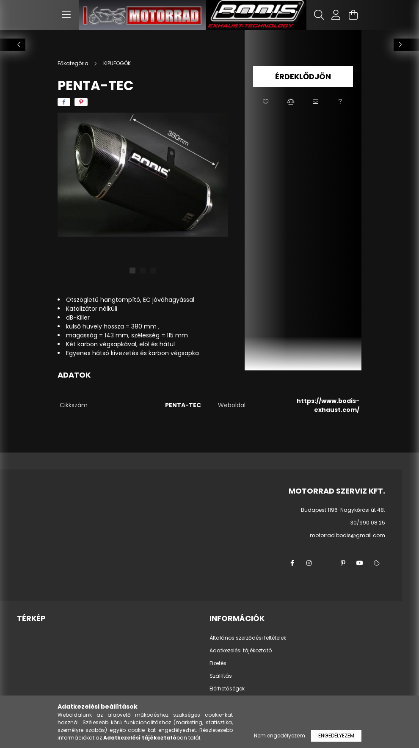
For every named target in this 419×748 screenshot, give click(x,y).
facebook (292, 563)
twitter (325, 563)
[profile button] (336, 14)
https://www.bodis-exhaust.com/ (328, 405)
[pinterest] (81, 102)
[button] (265, 102)
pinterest (342, 563)
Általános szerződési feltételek (248, 638)
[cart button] (353, 14)
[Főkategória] (74, 63)
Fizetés (218, 663)
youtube (359, 563)
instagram (308, 563)
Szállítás (221, 676)
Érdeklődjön (303, 76)
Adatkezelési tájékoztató (241, 651)
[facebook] (64, 102)
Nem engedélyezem (279, 735)
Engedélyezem (336, 735)
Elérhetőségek (227, 689)
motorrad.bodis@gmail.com (347, 535)
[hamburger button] (66, 14)
